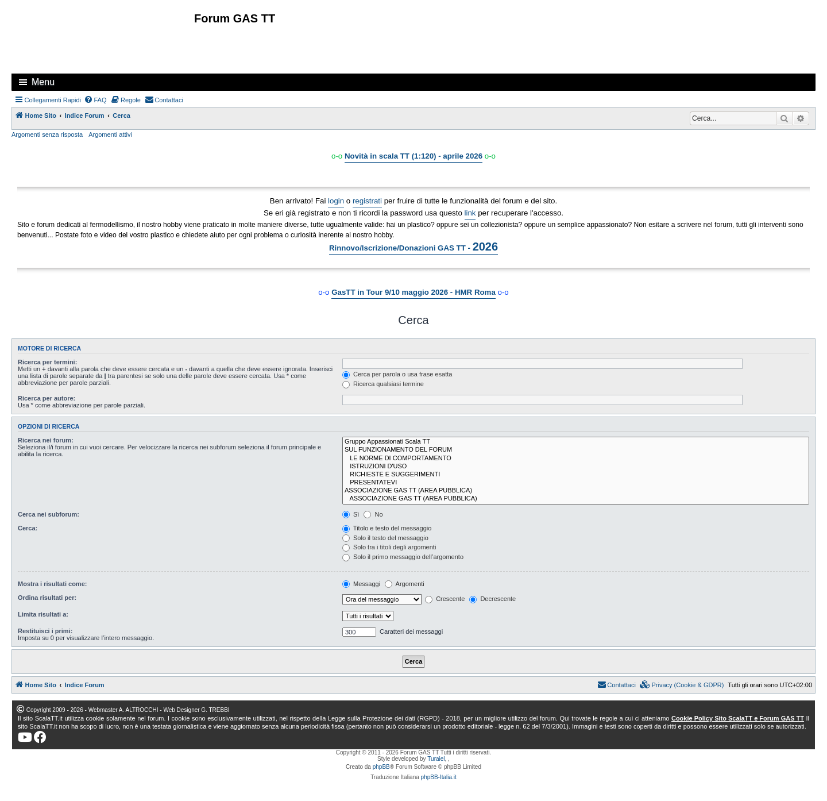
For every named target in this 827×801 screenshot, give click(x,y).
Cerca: (27, 528)
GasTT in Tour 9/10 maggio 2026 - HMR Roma (413, 292)
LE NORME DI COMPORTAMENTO (575, 459)
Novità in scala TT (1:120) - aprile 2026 (413, 156)
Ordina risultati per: (47, 597)
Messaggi (361, 583)
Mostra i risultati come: (52, 583)
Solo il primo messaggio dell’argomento (402, 556)
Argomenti (404, 583)
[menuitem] (95, 100)
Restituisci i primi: (45, 630)
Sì (350, 514)
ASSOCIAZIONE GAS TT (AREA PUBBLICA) (575, 491)
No (373, 514)
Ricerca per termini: (47, 362)
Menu (43, 82)
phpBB (381, 767)
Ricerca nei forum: (46, 440)
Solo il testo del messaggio (385, 537)
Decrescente (492, 598)
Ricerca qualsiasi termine (383, 383)
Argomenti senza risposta (47, 134)
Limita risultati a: (43, 614)
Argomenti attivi (110, 134)
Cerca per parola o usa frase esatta (397, 374)
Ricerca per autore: (46, 398)
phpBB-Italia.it (439, 777)
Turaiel (436, 759)
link (470, 213)
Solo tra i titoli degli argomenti (389, 547)
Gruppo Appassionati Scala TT (575, 442)
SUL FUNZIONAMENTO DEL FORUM (575, 450)
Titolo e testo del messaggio (386, 528)
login (336, 201)
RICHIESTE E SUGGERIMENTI (575, 475)
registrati (367, 201)
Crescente (445, 598)
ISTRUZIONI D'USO (575, 467)
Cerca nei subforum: (48, 514)
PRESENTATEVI (575, 483)
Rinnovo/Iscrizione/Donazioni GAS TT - (413, 246)
